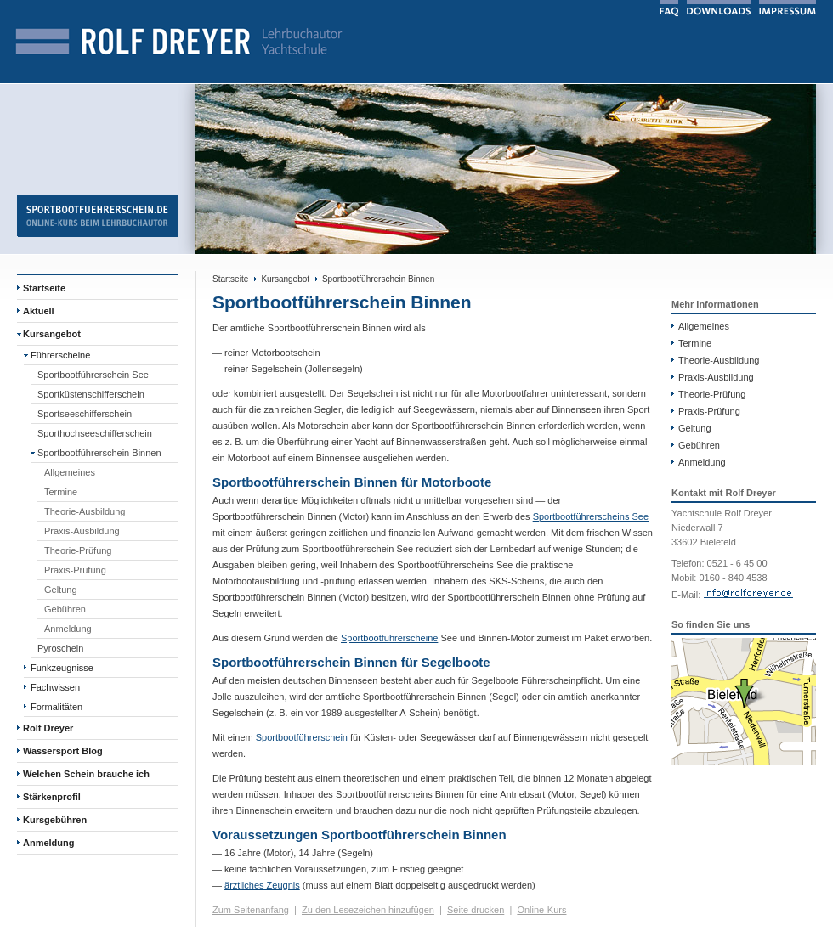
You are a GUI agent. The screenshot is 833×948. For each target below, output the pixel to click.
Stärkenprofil (52, 797)
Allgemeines (69, 472)
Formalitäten (56, 707)
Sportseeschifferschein (84, 414)
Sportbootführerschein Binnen (99, 453)
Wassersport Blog (63, 751)
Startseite (44, 288)
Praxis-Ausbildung (82, 531)
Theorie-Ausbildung (84, 511)
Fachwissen (55, 687)
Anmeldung (68, 629)
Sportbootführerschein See (93, 375)
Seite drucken (475, 910)
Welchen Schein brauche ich (86, 774)
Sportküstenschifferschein (90, 394)
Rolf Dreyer (48, 728)
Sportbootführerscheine (389, 638)
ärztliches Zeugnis (262, 885)
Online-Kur (539, 910)
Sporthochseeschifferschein (94, 433)
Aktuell (38, 311)
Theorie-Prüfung (78, 550)
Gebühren (65, 609)
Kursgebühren (55, 820)
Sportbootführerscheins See (591, 516)
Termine (60, 492)
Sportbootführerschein (302, 737)
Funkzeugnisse (62, 668)
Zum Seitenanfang (250, 910)
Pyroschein (60, 648)
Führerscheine (60, 355)
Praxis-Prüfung (75, 570)
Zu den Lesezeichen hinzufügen (368, 910)
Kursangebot (52, 334)
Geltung (60, 589)
